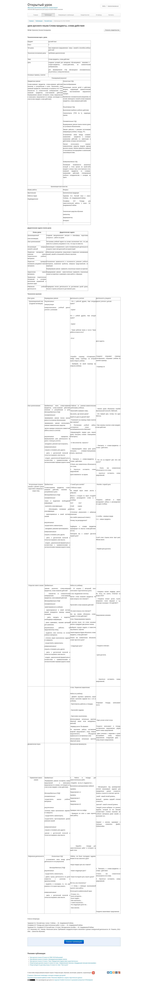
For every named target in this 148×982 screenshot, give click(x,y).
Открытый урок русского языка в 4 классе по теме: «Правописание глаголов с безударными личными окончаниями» (63, 963)
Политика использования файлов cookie (39, 977)
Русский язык (48, 21)
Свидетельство (85, 15)
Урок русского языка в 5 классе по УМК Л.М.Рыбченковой (46, 957)
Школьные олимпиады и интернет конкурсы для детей (49, 975)
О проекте (30, 975)
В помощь (99, 15)
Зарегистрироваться (113, 6)
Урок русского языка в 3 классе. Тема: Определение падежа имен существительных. (54, 961)
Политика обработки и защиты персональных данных (67, 977)
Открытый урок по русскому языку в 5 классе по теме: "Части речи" (49, 965)
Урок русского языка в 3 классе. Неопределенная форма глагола (48, 959)
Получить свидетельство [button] (112, 30)
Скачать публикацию (74, 942)
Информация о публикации (66, 15)
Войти (104, 6)
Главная (35, 15)
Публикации (48, 15)
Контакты (111, 15)
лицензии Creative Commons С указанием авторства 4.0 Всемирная (73, 980)
